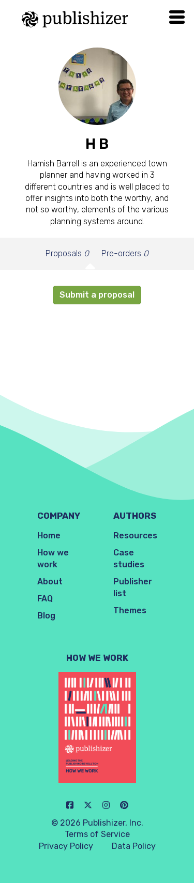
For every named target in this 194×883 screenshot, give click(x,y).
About (50, 581)
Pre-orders (124, 253)
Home (49, 535)
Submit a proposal (97, 295)
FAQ (45, 598)
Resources (135, 535)
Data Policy (134, 846)
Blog (46, 616)
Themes (129, 610)
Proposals (67, 253)
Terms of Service (97, 834)
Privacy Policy (66, 846)
